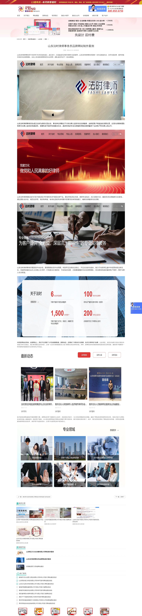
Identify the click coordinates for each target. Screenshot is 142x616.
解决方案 (89, 611)
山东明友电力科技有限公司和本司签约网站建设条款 (35, 562)
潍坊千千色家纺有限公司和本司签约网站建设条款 (35, 578)
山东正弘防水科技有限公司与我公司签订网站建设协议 (36, 565)
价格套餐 (83, 611)
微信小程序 (69, 611)
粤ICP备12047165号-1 (86, 614)
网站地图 (101, 611)
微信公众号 (76, 611)
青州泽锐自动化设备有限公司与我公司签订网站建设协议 (37, 584)
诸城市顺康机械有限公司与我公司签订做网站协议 (35, 568)
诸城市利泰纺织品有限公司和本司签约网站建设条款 (35, 571)
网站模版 (50, 611)
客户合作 (95, 611)
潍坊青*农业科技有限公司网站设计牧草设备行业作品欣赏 (36, 497)
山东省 (40, 39)
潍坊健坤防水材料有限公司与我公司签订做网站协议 (35, 575)
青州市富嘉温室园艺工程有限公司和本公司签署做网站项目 (38, 581)
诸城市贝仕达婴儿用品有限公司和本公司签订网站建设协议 (38, 558)
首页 (24, 39)
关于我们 (44, 611)
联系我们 (62, 611)
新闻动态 (56, 611)
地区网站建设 (32, 39)
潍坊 (46, 39)
